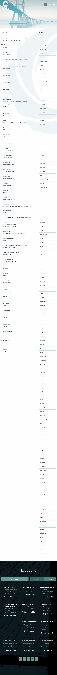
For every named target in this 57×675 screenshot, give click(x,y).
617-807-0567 (29, 595)
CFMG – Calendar (6, 52)
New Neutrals (5, 87)
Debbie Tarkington (43, 97)
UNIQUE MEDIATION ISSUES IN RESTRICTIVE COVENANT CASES (15, 102)
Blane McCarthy (43, 100)
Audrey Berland (43, 553)
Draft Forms (6, 141)
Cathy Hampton (43, 321)
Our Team (5, 266)
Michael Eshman (43, 466)
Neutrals (4, 301)
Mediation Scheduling (8, 306)
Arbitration (5, 192)
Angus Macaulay (43, 266)
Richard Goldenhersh (44, 187)
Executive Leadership (8, 294)
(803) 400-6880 (29, 612)
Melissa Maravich (43, 486)
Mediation (5, 61)
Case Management (6, 352)
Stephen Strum (43, 45)
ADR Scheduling (6, 303)
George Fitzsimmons (44, 179)
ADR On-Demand (6, 113)
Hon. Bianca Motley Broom (45, 447)
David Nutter (42, 506)
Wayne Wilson (42, 510)
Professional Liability (7, 285)
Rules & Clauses (7, 146)
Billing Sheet (5, 50)
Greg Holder (42, 254)
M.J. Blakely (42, 293)
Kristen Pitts (42, 549)
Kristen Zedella (43, 360)
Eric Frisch (42, 65)
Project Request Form (7, 134)
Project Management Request (8, 238)
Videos (4, 334)
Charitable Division (6, 162)
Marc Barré (42, 478)
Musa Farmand (42, 85)
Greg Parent (42, 89)
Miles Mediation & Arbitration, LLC (20, 668)
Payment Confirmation (7, 331)
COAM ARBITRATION (7, 336)
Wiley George (42, 372)
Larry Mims (42, 128)
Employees (5, 118)
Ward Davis (42, 541)
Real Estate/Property (7, 282)
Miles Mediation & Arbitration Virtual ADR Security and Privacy (15, 245)
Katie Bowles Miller (43, 234)
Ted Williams (42, 171)
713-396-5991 (47, 650)
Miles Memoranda (6, 313)
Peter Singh (42, 396)
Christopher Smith (43, 533)
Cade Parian (42, 325)
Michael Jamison (43, 226)
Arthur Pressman (43, 163)
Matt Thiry (42, 474)
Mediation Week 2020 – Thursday (9, 261)
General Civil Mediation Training (9, 199)
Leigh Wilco (42, 270)
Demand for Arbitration (8, 139)
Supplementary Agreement (9, 150)
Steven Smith (42, 116)
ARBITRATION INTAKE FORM (8, 164)
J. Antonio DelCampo (44, 431)
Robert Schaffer (43, 407)
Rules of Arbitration (6, 111)
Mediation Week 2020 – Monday (9, 171)
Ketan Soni (42, 403)
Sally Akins (42, 69)
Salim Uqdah (42, 277)
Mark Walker (42, 423)
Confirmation (5, 64)
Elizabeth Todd (43, 470)
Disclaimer (5, 329)
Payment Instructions (7, 219)
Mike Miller (42, 132)
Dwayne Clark (42, 348)
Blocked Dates (5, 73)
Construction (5, 229)
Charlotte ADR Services (7, 240)
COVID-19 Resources (7, 130)
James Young (42, 494)
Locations (5, 317)
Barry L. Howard (43, 439)
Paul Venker (42, 38)
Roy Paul (41, 517)
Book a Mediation (6, 68)
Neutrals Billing (6, 104)
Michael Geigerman (43, 73)
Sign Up (50, 579)
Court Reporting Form (7, 254)
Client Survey (5, 213)
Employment (5, 268)
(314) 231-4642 (11, 616)
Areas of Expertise (6, 296)
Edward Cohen (42, 415)
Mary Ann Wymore (43, 427)
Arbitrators (6, 148)
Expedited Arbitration (8, 157)
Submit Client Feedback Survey (9, 324)
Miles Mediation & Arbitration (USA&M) (10, 188)
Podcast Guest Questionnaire (8, 204)
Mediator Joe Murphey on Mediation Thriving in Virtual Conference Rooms (17, 217)
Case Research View (7, 210)
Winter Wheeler (43, 384)
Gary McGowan (43, 281)
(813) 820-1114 (48, 614)
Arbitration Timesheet (7, 80)
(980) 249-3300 (10, 650)
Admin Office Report (7, 169)
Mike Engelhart (43, 258)
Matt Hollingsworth (43, 218)
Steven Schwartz (43, 93)
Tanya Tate (42, 352)
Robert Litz (42, 183)
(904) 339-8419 (29, 631)
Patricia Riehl (42, 309)
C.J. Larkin (41, 203)
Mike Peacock (42, 250)
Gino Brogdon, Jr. (43, 53)
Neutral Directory (6, 280)
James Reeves (42, 337)
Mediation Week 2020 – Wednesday (10, 259)
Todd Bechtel (42, 455)
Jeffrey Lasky (42, 329)
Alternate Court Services (7, 116)
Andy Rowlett (42, 482)
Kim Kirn (41, 175)
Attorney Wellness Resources (8, 178)
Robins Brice (42, 364)
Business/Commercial (7, 54)
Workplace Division (6, 167)
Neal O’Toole (42, 285)
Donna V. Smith (43, 57)
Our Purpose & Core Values (9, 292)
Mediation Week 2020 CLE (8, 132)
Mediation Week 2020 (7, 125)
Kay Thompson (43, 521)
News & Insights (6, 315)
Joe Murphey (42, 104)
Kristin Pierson (43, 77)
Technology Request (7, 181)
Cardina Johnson (43, 301)
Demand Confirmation (7, 185)
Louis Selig (42, 136)
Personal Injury (6, 273)
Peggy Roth (42, 392)
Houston (4, 275)
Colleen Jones (42, 305)
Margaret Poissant (43, 61)
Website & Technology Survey (9, 71)
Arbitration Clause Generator (9, 195)
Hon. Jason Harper (43, 502)
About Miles (5, 287)
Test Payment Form (6, 231)
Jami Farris (42, 498)
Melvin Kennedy (43, 435)
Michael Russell (43, 333)
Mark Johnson (42, 195)
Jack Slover (42, 514)
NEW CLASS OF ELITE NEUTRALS (9, 247)
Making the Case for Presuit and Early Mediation (12, 252)
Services (4, 299)
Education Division (6, 174)
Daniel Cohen (42, 462)
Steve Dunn (42, 525)
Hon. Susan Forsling (43, 49)
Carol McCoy (42, 156)
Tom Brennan (42, 148)
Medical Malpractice (7, 57)
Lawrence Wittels (43, 419)
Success (4, 78)
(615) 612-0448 (48, 633)
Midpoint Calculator (6, 82)
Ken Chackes (42, 159)
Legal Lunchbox (17, 90)
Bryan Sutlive (42, 152)
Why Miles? (6, 289)
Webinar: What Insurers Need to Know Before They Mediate (14, 66)
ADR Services (6, 308)
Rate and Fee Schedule (8, 143)
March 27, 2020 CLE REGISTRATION (9, 224)
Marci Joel (41, 246)
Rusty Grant (42, 451)
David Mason (42, 340)
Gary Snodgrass (43, 222)
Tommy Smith (42, 242)
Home (4, 85)
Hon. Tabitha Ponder (44, 274)
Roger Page (42, 344)
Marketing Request (6, 197)
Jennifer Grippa (43, 443)
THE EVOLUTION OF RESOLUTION (9, 226)
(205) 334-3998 (48, 596)
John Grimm (42, 199)
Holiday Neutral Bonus (7, 99)
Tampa (4, 109)
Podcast (4, 322)
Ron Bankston (42, 124)
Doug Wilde (42, 458)
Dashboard (5, 127)
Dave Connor (42, 120)
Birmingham (5, 222)
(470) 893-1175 (11, 596)
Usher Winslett (43, 356)
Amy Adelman (42, 144)
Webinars (5, 120)
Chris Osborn (42, 262)
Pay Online (5, 320)
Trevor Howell (42, 112)
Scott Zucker (42, 289)
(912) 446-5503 (29, 650)
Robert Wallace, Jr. (43, 41)
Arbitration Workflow (8, 155)
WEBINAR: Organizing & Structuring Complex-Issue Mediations (15, 123)
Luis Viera (42, 399)
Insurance (5, 47)
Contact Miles (5, 190)
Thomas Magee (43, 108)
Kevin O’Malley (42, 411)
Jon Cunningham (43, 313)
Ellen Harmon (42, 191)
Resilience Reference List (8, 236)
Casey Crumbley (43, 490)
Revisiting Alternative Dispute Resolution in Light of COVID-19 (15, 59)
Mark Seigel (42, 215)
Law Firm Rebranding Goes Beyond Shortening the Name (14, 233)
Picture (4, 106)
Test (4, 160)
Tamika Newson (43, 368)
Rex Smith (42, 238)
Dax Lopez (42, 388)
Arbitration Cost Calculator (9, 153)
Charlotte (4, 271)
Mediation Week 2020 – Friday (9, 264)
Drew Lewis (42, 230)
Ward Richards (42, 211)
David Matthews (43, 545)
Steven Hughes (43, 207)
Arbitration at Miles (6, 137)
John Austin (42, 537)
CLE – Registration (6, 75)
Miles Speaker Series (7, 183)
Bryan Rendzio (42, 140)
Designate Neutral (6, 95)
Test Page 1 (5, 97)
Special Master (6, 349)
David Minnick (42, 317)
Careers (4, 243)
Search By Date (7, 310)
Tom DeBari (42, 380)
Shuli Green (42, 529)
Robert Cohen (42, 167)
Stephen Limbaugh (43, 81)
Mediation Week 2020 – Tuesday (9, 257)
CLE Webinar (5, 250)
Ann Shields (42, 297)
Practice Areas (5, 202)
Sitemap (45, 668)
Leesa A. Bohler (43, 376)
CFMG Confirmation (6, 176)
